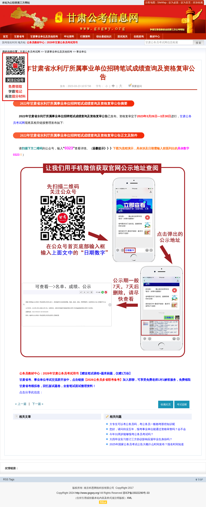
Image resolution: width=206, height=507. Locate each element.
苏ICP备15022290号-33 (136, 492)
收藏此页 (166, 404)
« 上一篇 (20, 404)
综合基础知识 (103, 36)
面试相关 (122, 36)
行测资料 (85, 36)
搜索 (199, 42)
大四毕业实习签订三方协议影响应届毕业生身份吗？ (141, 439)
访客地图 (150, 2)
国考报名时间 (9, 42)
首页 (5, 36)
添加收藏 (198, 2)
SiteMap (162, 2)
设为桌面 (173, 2)
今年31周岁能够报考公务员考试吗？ (131, 434)
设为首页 (186, 2)
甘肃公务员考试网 (30, 51)
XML (129, 497)
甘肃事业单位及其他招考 (44, 36)
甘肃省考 (19, 36)
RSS (5, 479)
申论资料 (69, 36)
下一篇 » (37, 404)
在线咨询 (139, 36)
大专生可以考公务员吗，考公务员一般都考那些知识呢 (142, 424)
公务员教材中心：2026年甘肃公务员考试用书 (52, 42)
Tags (11, 479)
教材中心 (155, 36)
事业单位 (81, 51)
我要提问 (137, 86)
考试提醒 (182, 404)
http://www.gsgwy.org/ (87, 492)
